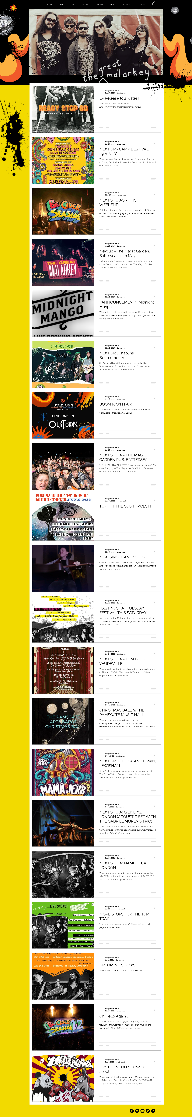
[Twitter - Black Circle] (148, 1111)
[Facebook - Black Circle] (132, 1111)
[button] (154, 4)
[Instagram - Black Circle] (137, 1111)
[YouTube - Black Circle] (142, 1111)
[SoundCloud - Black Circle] (153, 1111)
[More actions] (155, 142)
